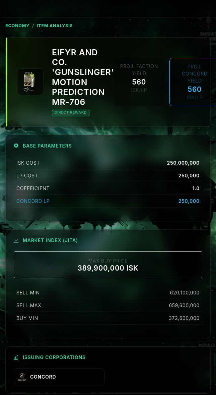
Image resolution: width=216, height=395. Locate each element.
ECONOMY (17, 25)
